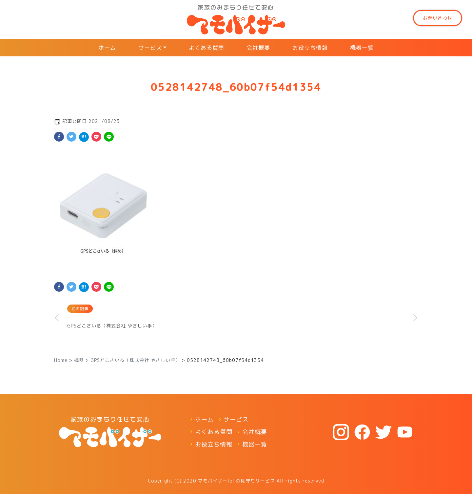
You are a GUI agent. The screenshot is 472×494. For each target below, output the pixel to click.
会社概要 (258, 47)
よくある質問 (206, 47)
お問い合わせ (437, 18)
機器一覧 (362, 47)
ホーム (107, 47)
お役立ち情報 (310, 47)
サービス (150, 47)
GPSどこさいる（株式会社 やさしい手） (112, 326)
